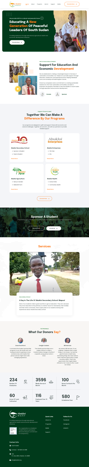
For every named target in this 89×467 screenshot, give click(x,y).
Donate (55, 101)
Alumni (46, 4)
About (32, 4)
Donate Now (72, 4)
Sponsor (71, 101)
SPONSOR (50, 227)
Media (59, 4)
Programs (39, 4)
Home (27, 4)
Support (53, 4)
